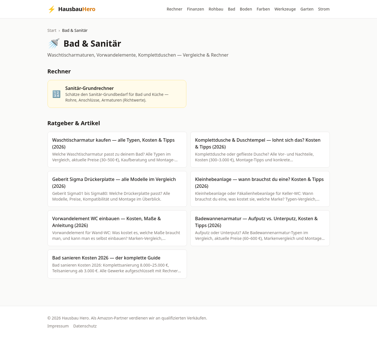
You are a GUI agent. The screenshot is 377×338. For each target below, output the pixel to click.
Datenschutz (85, 326)
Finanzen (195, 9)
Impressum (58, 326)
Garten (307, 9)
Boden (246, 9)
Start (52, 30)
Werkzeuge (285, 9)
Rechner (174, 9)
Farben (263, 9)
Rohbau (216, 9)
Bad (231, 9)
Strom (324, 9)
